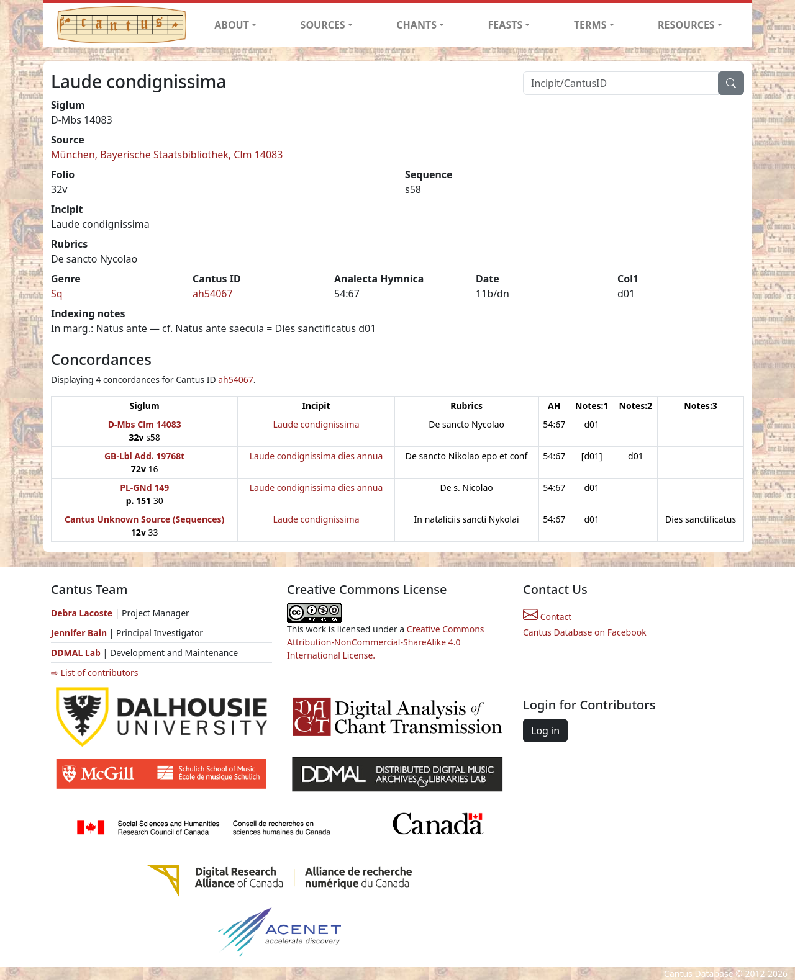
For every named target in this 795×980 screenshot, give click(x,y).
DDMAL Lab (76, 653)
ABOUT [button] (231, 25)
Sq (57, 293)
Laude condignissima (316, 424)
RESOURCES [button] (686, 25)
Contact (547, 617)
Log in (545, 730)
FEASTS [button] (505, 25)
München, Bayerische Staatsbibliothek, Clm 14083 (167, 154)
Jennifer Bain (80, 633)
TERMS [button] (590, 25)
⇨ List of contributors (94, 672)
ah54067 (213, 293)
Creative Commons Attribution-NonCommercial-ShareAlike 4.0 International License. (385, 642)
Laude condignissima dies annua (316, 456)
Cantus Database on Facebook (585, 632)
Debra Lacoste (81, 613)
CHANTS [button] (416, 25)
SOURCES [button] (323, 25)
